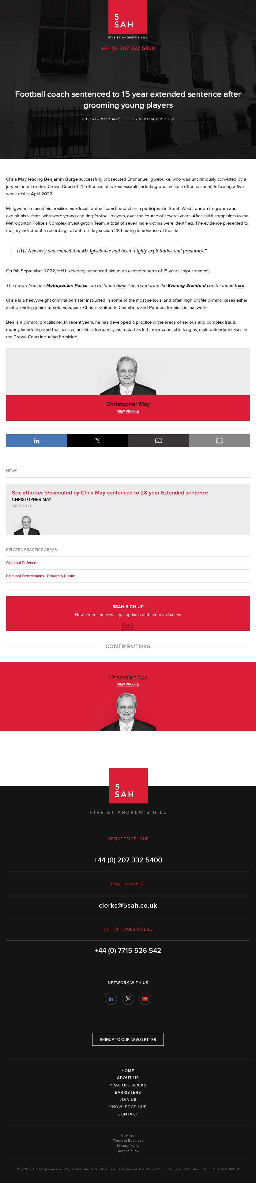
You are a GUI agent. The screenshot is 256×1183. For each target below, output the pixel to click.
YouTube (145, 999)
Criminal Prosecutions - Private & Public (40, 576)
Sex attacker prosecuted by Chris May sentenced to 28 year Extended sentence (110, 492)
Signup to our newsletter (128, 1039)
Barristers (128, 1092)
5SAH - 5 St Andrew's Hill (127, 19)
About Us (128, 1077)
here (121, 285)
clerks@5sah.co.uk (128, 905)
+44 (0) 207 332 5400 (128, 48)
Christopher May (101, 119)
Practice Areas (128, 1085)
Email (158, 440)
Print (219, 440)
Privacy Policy (128, 1146)
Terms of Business (128, 1140)
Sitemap (128, 1135)
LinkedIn (36, 440)
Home (128, 1070)
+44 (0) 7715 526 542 (128, 950)
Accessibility (128, 1151)
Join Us (128, 1099)
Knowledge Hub (128, 1106)
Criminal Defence (21, 562)
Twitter (128, 999)
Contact (128, 1114)
